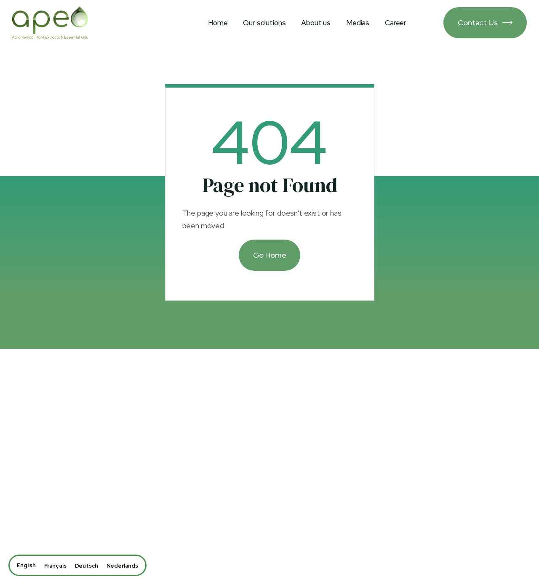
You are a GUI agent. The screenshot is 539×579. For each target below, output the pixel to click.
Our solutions (264, 22)
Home (217, 22)
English (26, 565)
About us (316, 22)
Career (395, 22)
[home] (50, 22)
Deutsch (86, 565)
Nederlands (122, 565)
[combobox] (26, 565)
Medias (357, 22)
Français (55, 565)
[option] (55, 566)
